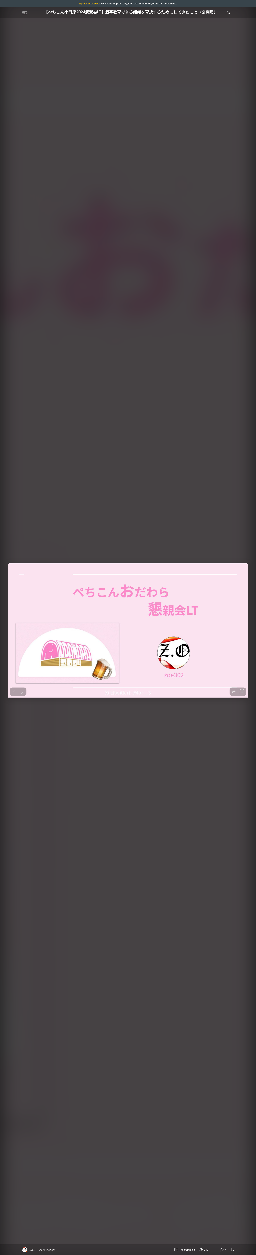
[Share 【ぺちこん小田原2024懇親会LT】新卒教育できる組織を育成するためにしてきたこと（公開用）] (214, 1250)
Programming (184, 1249)
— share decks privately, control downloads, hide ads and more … (128, 3)
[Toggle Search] (228, 13)
